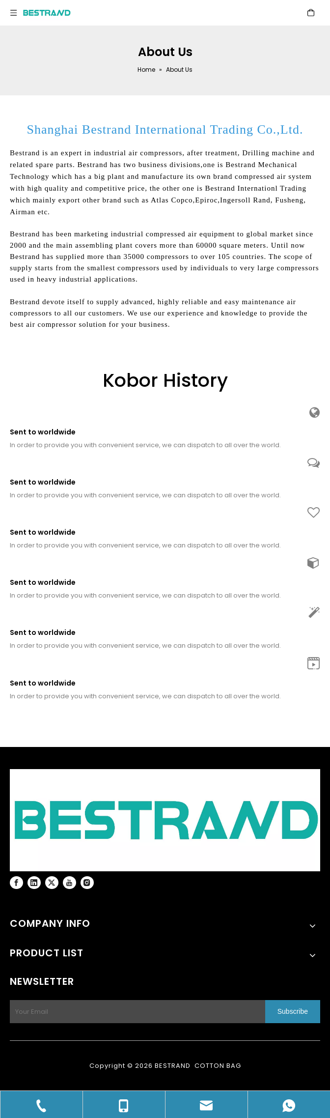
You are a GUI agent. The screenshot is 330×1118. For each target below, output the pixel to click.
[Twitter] (51, 882)
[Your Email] (135, 1012)
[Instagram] (87, 882)
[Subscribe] (292, 1011)
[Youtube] (69, 882)
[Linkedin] (34, 882)
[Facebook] (16, 882)
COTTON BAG (217, 1065)
